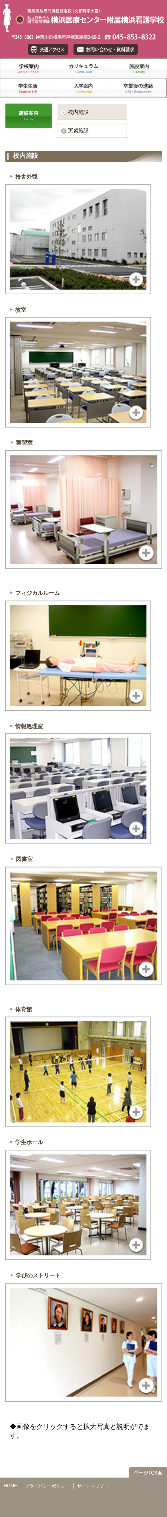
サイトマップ (90, 1486)
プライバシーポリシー (47, 1486)
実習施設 (78, 130)
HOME (10, 1485)
